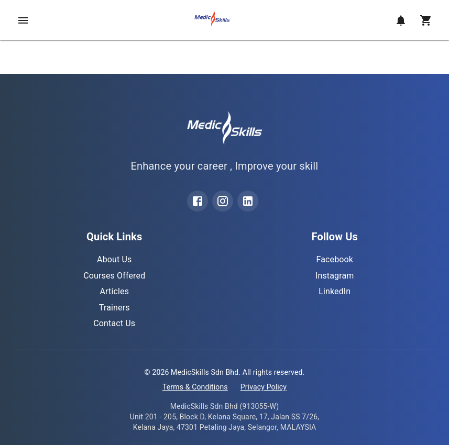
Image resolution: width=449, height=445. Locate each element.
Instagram (334, 276)
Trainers (114, 308)
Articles (114, 291)
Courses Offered (114, 276)
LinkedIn (335, 291)
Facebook (334, 259)
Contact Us (114, 323)
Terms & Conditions (195, 387)
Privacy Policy (263, 387)
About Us (114, 259)
